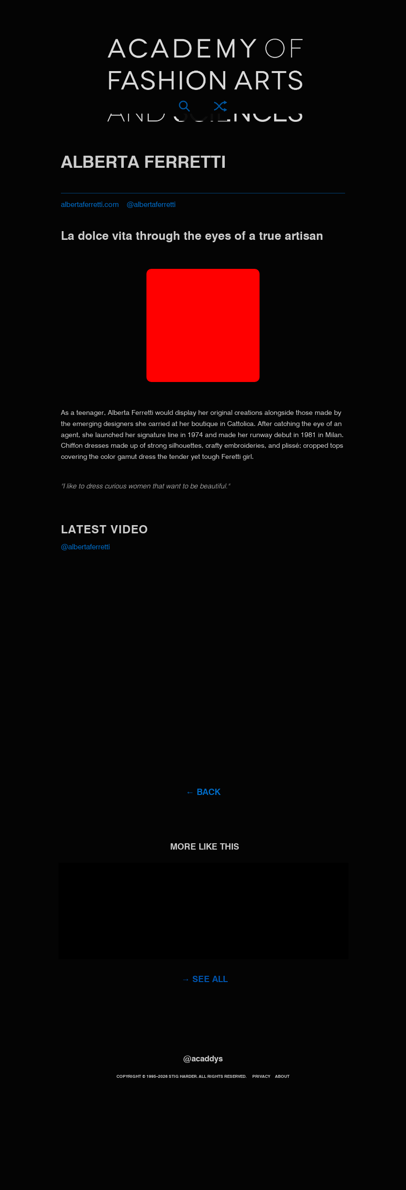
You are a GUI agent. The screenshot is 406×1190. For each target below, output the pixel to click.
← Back (203, 792)
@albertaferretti (151, 204)
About (282, 1077)
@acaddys (203, 1059)
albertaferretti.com (90, 204)
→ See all (204, 979)
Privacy (261, 1077)
